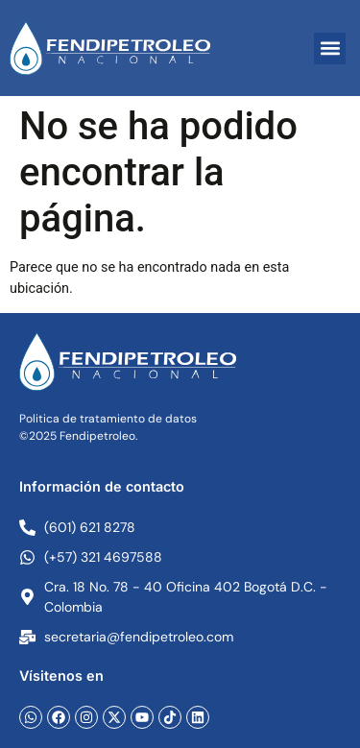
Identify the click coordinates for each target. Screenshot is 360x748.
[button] (330, 48)
